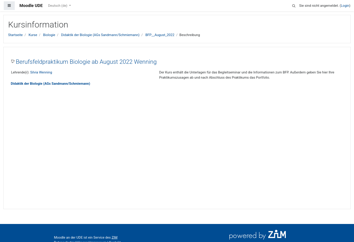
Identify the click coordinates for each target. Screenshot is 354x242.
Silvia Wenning (41, 72)
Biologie (49, 35)
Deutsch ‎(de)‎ (58, 6)
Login (345, 6)
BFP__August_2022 (159, 35)
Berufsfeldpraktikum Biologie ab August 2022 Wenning (86, 61)
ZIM (114, 237)
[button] (294, 5)
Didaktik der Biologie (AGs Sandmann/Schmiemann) (100, 35)
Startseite (15, 35)
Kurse (32, 35)
